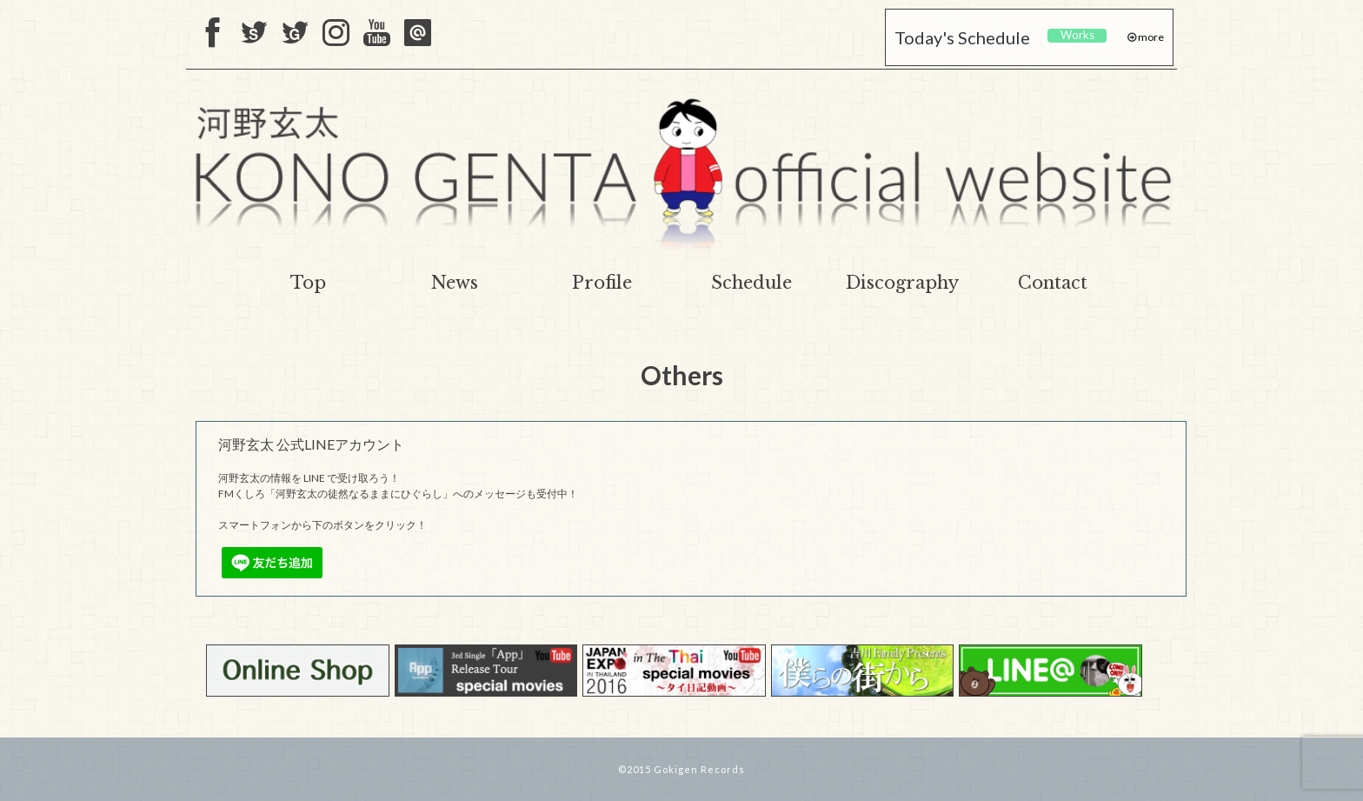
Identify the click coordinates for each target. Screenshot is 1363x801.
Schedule (751, 282)
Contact (1052, 282)
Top (308, 282)
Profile (602, 282)
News (454, 282)
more (1150, 36)
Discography (902, 282)
